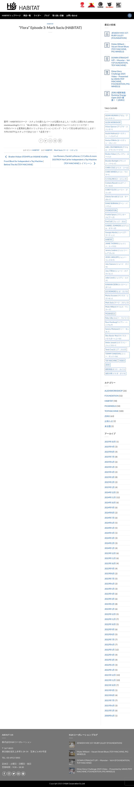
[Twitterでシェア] (45, 141)
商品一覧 (27, 15)
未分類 (108, 426)
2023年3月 (110, 599)
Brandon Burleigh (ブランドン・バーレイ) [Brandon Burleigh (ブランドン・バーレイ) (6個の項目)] (115, 162)
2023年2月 (110, 604)
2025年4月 (110, 472)
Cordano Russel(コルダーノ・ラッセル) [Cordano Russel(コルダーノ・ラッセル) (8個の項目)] (116, 184)
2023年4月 (110, 593)
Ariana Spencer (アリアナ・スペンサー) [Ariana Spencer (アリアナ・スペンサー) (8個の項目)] (116, 128)
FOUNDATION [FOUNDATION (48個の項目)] (111, 210)
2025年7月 (110, 456)
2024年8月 (110, 512)
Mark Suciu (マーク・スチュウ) (65, 150)
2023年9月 (110, 568)
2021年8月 (110, 695)
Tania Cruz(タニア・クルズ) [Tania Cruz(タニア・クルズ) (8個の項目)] (115, 349)
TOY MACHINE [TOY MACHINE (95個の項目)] (111, 361)
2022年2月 (110, 665)
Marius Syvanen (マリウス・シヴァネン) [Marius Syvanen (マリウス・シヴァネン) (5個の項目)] (117, 297)
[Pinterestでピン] (55, 141)
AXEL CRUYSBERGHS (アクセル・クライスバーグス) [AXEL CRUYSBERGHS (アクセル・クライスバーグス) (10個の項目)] (116, 148)
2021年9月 (110, 690)
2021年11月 (110, 680)
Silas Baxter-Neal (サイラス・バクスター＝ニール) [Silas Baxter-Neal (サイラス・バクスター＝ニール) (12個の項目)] (116, 337)
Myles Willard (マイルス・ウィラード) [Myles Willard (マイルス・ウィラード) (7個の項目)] (117, 308)
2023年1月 (110, 609)
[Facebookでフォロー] (4, 773)
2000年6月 (110, 715)
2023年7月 (110, 578)
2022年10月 (110, 624)
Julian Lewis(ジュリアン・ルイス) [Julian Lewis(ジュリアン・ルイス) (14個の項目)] (117, 279)
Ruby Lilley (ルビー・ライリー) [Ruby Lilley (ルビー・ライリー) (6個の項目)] (117, 318)
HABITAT (50, 24)
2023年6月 (110, 583)
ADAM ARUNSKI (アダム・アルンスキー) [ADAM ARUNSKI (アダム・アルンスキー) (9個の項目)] (116, 116)
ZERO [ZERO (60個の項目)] (107, 365)
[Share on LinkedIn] (60, 141)
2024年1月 (110, 548)
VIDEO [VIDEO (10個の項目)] (122, 361)
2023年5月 (110, 588)
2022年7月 (110, 639)
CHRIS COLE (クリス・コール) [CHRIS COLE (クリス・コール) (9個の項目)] (117, 168)
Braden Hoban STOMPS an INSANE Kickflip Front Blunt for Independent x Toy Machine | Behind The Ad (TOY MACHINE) (26, 160)
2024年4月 (110, 533)
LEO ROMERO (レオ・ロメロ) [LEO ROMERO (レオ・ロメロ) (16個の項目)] (116, 291)
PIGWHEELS (110, 406)
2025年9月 (110, 446)
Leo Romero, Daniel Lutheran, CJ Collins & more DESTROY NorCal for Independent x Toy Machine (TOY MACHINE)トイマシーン (74, 159)
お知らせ (109, 421)
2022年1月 (110, 670)
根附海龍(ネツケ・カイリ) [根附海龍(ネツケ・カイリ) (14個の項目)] (115, 369)
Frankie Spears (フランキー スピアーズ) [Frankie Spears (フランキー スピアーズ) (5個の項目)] (116, 216)
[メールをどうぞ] (18, 773)
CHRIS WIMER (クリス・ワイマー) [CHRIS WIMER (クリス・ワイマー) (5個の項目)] (116, 173)
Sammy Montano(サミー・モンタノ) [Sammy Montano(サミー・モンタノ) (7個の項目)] (117, 330)
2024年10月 (110, 502)
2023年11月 (110, 558)
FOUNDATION (112, 395)
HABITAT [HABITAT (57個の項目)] (108, 239)
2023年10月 (110, 563)
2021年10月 (110, 685)
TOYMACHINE (111, 411)
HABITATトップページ (11, 15)
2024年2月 (110, 543)
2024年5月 (110, 528)
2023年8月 (110, 573)
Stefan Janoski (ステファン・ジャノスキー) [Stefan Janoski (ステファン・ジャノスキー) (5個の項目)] (116, 343)
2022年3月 (110, 659)
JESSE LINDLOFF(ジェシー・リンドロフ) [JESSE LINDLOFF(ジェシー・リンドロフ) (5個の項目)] (116, 258)
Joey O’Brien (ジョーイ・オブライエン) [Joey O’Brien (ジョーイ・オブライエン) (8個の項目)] (116, 272)
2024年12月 (110, 492)
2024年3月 (110, 538)
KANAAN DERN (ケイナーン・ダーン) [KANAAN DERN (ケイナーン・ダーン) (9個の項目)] (117, 285)
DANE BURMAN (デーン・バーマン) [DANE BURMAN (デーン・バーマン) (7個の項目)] (116, 204)
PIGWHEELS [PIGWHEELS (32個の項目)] (110, 314)
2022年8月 (110, 634)
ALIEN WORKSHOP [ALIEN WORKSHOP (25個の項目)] (113, 122)
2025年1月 (110, 487)
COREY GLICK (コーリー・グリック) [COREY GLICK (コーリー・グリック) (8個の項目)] (116, 191)
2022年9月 (110, 629)
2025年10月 (110, 441)
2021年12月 (110, 675)
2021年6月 (110, 705)
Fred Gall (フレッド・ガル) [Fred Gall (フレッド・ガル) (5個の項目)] (115, 221)
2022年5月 (110, 649)
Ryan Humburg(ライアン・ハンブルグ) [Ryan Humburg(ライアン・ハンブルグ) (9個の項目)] (116, 323)
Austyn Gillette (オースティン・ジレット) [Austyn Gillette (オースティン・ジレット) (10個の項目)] (115, 141)
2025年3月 (110, 477)
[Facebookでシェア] (41, 141)
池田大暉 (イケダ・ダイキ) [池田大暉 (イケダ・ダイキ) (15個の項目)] (115, 373)
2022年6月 (110, 644)
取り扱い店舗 (57, 15)
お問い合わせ (71, 15)
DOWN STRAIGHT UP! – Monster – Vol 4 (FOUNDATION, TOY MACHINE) (120, 61)
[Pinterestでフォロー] (23, 773)
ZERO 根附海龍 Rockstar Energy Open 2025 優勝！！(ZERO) (118, 96)
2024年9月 (110, 507)
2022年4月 (110, 654)
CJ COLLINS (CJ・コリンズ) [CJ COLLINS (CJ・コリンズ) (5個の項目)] (116, 179)
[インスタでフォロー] (9, 773)
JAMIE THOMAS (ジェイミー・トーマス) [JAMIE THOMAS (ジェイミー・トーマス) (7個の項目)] (115, 244)
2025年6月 (110, 462)
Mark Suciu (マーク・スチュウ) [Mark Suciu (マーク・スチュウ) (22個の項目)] (117, 302)
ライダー (37, 15)
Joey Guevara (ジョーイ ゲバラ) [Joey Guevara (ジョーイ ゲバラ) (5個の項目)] (117, 265)
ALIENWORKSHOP (114, 390)
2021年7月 (110, 700)
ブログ (46, 15)
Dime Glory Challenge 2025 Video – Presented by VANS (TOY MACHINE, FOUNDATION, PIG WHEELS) (120, 79)
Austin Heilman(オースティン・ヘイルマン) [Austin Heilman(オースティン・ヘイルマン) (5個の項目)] (115, 134)
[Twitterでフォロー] (14, 773)
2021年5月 (110, 710)
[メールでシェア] (50, 141)
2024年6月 (110, 522)
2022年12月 (110, 614)
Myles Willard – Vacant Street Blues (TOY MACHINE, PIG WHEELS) (120, 48)
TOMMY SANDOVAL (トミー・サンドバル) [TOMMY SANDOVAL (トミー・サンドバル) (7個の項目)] (115, 355)
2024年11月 (110, 497)
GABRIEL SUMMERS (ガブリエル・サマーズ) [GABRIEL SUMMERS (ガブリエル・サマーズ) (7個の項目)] (117, 227)
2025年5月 (110, 467)
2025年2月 (110, 482)
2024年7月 (110, 517)
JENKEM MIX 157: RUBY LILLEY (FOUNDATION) (119, 35)
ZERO (107, 416)
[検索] (130, 15)
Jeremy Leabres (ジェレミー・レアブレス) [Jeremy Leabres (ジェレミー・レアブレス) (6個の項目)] (117, 251)
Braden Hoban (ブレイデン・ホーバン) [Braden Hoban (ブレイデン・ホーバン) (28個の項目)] (117, 155)
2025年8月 (110, 451)
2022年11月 (110, 619)
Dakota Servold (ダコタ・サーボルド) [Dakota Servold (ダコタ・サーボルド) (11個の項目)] (116, 198)
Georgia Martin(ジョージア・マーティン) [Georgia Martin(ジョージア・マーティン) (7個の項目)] (116, 233)
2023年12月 (110, 553)
